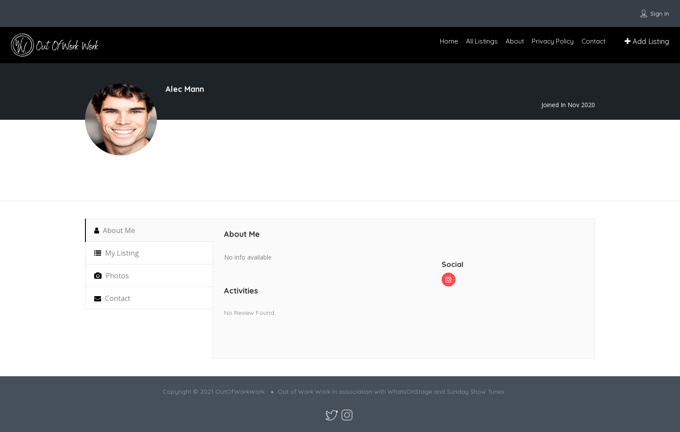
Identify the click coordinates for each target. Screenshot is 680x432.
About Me (114, 230)
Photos (111, 275)
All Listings (482, 41)
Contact (593, 41)
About (515, 41)
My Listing (116, 253)
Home (449, 41)
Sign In (659, 13)
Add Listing (647, 41)
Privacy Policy (553, 41)
